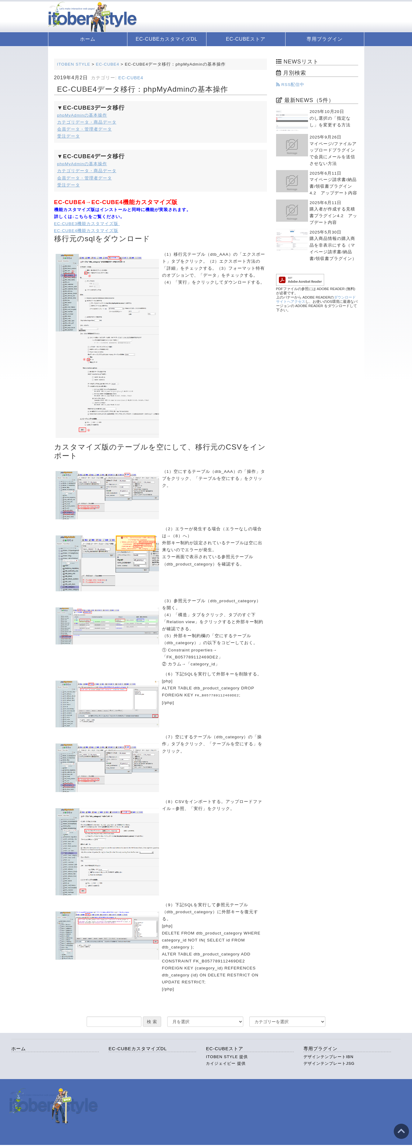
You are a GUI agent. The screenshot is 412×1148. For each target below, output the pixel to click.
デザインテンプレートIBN (328, 1056)
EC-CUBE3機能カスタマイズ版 (87, 223)
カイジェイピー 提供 (226, 1063)
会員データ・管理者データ (84, 129)
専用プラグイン (324, 39)
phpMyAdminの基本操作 (82, 115)
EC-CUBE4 (130, 77)
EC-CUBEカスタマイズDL (166, 39)
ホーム (87, 39)
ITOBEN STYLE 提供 (227, 1056)
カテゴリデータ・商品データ (86, 122)
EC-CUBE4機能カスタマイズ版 (86, 230)
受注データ (68, 136)
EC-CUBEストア (245, 39)
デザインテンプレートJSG (329, 1063)
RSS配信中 (290, 84)
